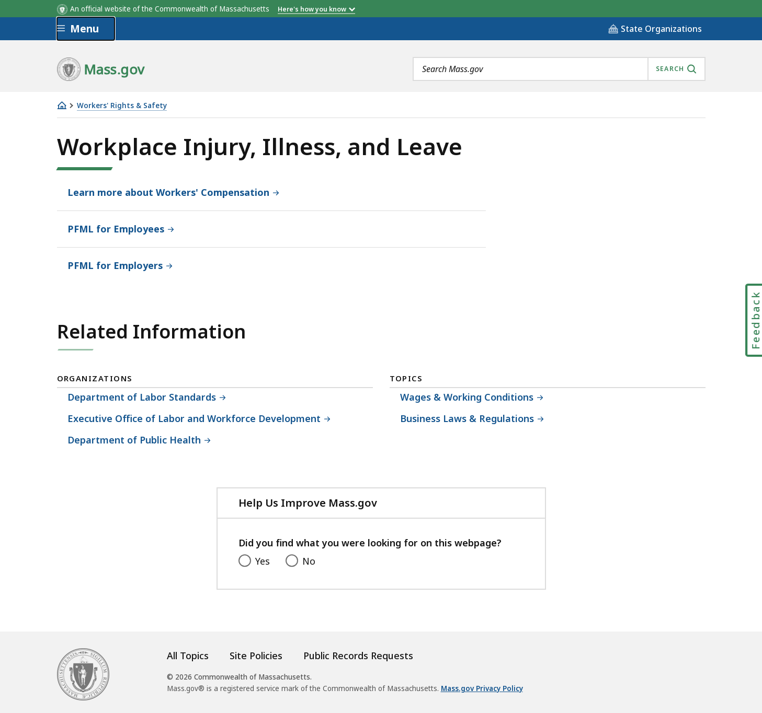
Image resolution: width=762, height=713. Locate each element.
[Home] (61, 105)
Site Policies (256, 655)
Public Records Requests (358, 655)
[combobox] (559, 69)
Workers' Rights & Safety (122, 105)
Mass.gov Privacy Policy (482, 688)
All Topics (188, 655)
